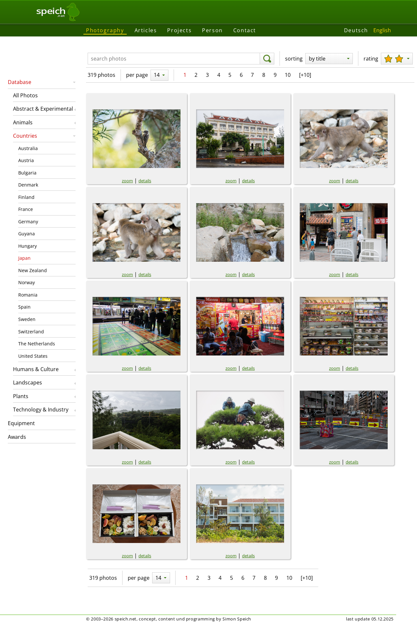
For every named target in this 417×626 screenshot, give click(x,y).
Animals (23, 122)
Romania (27, 295)
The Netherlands (36, 344)
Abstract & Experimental (43, 108)
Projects (179, 30)
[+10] (305, 74)
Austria (26, 160)
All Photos (25, 95)
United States (33, 356)
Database (19, 82)
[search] (267, 58)
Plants (20, 396)
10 (288, 74)
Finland (26, 197)
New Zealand (32, 270)
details (144, 181)
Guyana (26, 233)
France (25, 209)
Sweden (27, 319)
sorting (294, 58)
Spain (24, 307)
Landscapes (27, 382)
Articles (146, 30)
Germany (28, 221)
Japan (24, 258)
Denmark (28, 185)
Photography (105, 30)
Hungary (27, 246)
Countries (25, 135)
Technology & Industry (40, 409)
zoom (127, 181)
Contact (244, 30)
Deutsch (356, 30)
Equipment (21, 423)
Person (212, 30)
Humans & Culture (36, 369)
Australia (28, 148)
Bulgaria (27, 173)
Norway (26, 282)
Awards (17, 436)
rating (371, 58)
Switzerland (31, 331)
